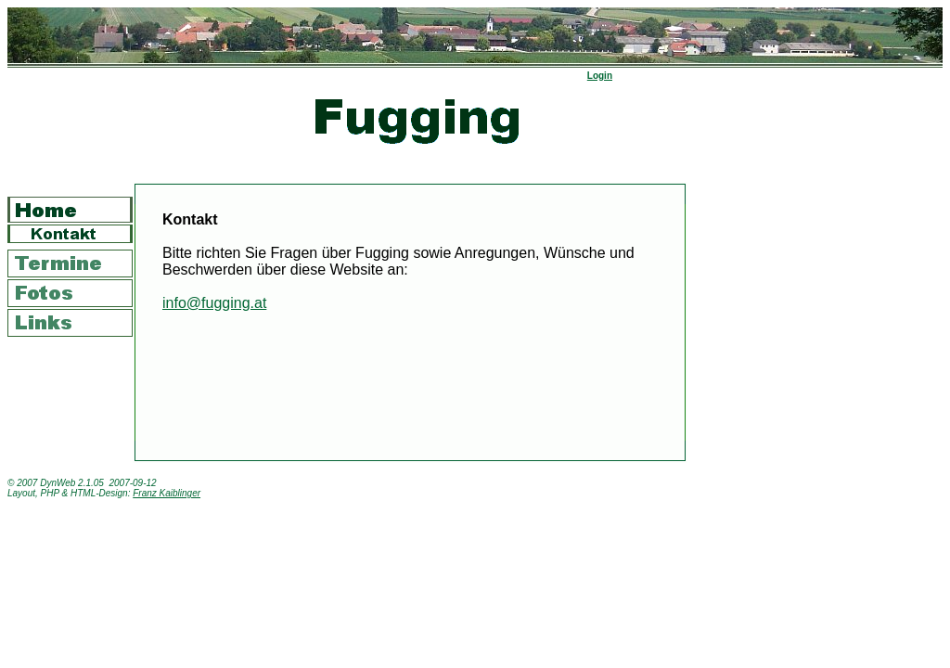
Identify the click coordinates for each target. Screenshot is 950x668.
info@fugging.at (214, 303)
